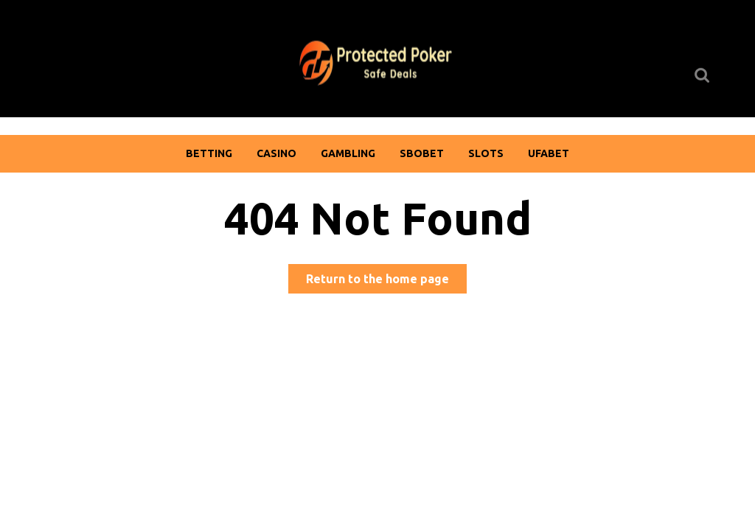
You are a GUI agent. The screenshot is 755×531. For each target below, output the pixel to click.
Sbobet (422, 153)
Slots (486, 153)
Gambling (348, 153)
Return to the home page (386, 281)
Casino (276, 153)
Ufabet (548, 153)
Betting (209, 153)
